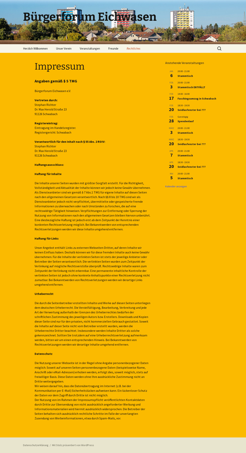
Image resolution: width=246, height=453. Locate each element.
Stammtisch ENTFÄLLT (191, 87)
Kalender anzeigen (176, 186)
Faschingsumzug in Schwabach (197, 98)
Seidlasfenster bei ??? (192, 110)
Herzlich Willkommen (35, 48)
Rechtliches (133, 48)
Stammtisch (185, 76)
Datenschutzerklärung (35, 445)
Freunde (113, 48)
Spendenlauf (186, 121)
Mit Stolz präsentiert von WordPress (73, 445)
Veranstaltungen (90, 48)
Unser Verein (63, 48)
